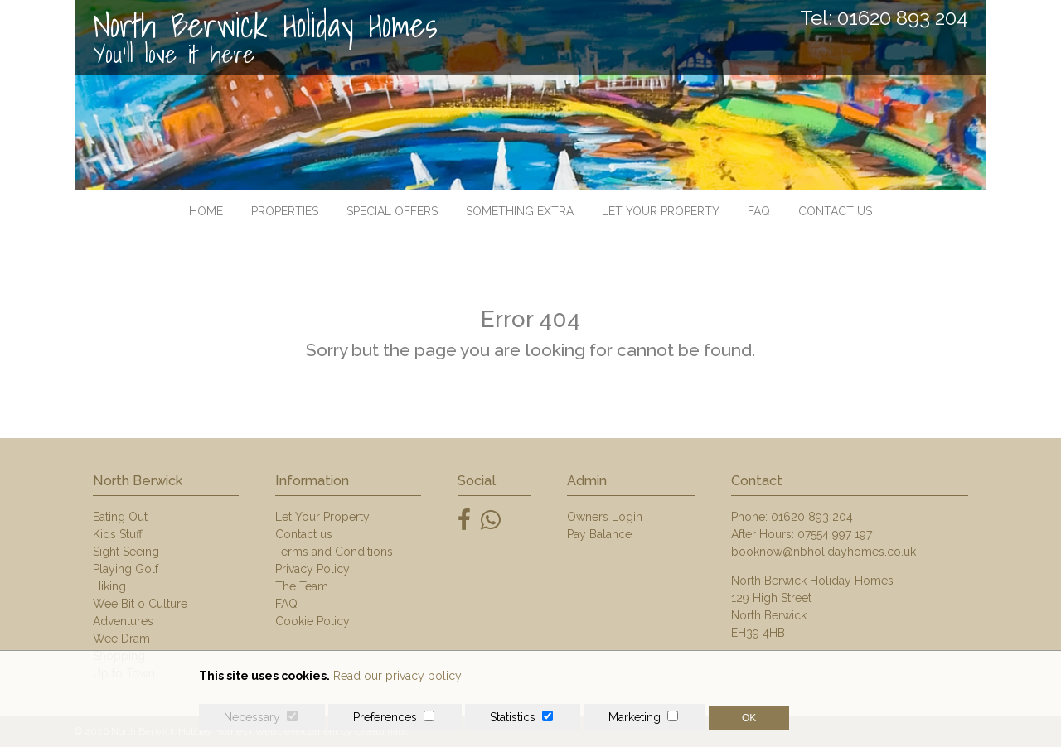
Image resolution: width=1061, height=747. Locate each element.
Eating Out (120, 516)
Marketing (634, 717)
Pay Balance (599, 534)
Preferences (385, 717)
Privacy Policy (312, 569)
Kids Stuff (118, 534)
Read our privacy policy (397, 675)
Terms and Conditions (334, 551)
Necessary (252, 717)
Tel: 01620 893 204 (884, 18)
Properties (284, 211)
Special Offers (392, 211)
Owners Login (604, 516)
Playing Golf (125, 569)
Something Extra (520, 211)
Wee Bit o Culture (140, 603)
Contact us (835, 211)
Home (206, 211)
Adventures (123, 621)
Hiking (109, 586)
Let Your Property (660, 211)
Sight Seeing (126, 551)
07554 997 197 (834, 534)
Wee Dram (121, 638)
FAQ (759, 211)
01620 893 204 (812, 516)
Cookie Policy (312, 621)
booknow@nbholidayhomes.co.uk (823, 551)
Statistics (512, 717)
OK (749, 718)
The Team (301, 586)
